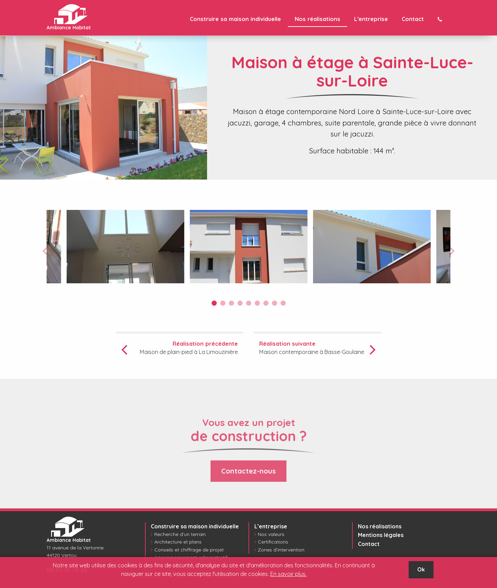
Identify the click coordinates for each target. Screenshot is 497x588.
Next (452, 250)
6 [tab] (257, 303)
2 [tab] (222, 303)
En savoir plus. (288, 573)
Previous (45, 250)
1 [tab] (214, 303)
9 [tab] (283, 303)
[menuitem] (235, 19)
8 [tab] (274, 303)
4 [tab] (240, 303)
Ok (421, 569)
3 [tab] (231, 303)
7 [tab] (266, 303)
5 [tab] (248, 303)
